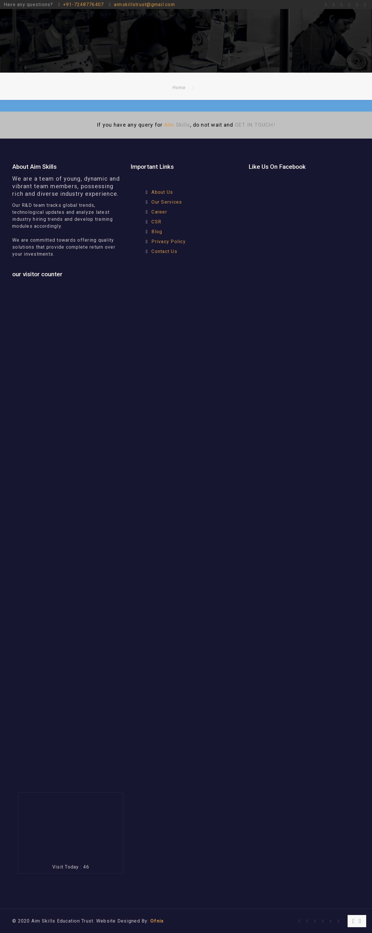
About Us (162, 192)
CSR (156, 222)
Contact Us (164, 251)
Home (179, 87)
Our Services (166, 202)
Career (159, 212)
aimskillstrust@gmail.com (144, 4)
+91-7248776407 (83, 4)
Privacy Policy (168, 241)
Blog (156, 231)
